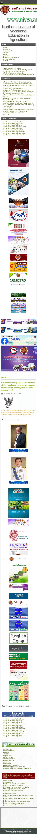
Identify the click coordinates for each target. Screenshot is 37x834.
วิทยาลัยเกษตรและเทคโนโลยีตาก (12, 125)
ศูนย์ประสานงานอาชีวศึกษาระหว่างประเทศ (15, 805)
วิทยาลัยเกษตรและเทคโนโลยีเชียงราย (13, 122)
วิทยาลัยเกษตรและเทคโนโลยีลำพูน (13, 123)
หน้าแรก (5, 48)
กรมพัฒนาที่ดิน (7, 755)
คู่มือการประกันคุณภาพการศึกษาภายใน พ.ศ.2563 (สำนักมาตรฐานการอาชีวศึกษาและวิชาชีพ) (19, 92)
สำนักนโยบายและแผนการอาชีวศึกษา (13, 785)
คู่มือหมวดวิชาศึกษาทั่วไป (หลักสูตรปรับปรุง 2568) (17, 82)
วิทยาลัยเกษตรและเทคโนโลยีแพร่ (12, 735)
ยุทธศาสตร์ (6, 56)
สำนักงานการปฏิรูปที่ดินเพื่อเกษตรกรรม (14, 767)
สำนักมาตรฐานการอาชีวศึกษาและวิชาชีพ (14, 789)
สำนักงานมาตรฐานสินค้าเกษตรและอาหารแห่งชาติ (17, 768)
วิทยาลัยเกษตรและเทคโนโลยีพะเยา (13, 737)
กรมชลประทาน (7, 749)
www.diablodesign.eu (21, 832)
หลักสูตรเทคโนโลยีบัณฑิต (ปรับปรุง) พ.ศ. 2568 (16, 90)
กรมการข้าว (6, 762)
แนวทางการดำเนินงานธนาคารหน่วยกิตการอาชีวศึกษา (18, 83)
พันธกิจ (5, 54)
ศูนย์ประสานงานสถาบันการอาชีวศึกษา (13, 803)
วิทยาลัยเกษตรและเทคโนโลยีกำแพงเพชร (14, 126)
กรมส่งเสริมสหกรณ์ (8, 760)
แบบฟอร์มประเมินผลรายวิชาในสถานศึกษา (15, 111)
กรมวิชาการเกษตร (8, 757)
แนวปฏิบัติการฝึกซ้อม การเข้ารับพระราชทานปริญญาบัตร (18, 74)
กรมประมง (6, 752)
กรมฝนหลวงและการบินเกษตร (11, 765)
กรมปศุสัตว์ (6, 754)
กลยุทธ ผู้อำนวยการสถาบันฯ (11, 57)
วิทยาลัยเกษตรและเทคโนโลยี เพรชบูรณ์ (14, 730)
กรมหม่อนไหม (7, 763)
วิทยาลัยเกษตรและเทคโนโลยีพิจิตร (12, 128)
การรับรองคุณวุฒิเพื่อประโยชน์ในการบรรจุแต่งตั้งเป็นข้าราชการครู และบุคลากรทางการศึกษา (17, 70)
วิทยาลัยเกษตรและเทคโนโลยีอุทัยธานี (13, 135)
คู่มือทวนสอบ (6, 114)
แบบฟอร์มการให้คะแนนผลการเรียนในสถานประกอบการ (18, 109)
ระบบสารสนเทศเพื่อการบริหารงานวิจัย (13, 113)
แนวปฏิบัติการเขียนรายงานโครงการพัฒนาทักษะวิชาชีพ (18, 103)
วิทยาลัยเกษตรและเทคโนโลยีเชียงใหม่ (13, 733)
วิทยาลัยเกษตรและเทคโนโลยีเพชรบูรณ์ (14, 133)
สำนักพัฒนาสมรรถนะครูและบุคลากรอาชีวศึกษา (16, 787)
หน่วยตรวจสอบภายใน (9, 792)
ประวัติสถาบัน (6, 49)
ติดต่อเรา (5, 61)
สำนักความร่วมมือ (8, 782)
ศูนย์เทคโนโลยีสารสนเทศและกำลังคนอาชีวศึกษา (16, 801)
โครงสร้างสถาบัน (7, 51)
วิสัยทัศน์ (5, 52)
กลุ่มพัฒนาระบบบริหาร (9, 793)
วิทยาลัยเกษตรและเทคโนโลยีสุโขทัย (13, 130)
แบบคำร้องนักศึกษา (8, 108)
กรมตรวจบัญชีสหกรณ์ (9, 750)
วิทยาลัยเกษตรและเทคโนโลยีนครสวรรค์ (14, 131)
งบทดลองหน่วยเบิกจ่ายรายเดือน (12, 68)
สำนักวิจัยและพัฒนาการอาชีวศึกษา (13, 790)
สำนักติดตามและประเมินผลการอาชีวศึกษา (15, 784)
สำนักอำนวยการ (7, 780)
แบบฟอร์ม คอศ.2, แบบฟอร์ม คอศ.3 (13, 88)
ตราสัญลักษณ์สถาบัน (9, 59)
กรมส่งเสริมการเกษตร (9, 758)
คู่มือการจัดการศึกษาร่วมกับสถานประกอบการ (15, 101)
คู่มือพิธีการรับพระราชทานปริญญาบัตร (13, 73)
